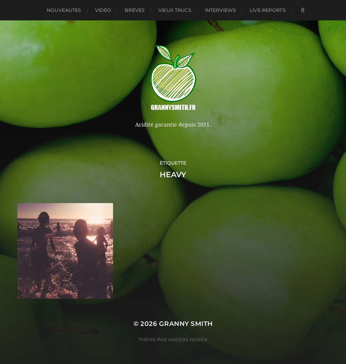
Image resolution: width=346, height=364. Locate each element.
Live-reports (268, 10)
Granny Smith (186, 324)
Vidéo (103, 10)
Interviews (220, 10)
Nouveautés (64, 10)
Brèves (135, 10)
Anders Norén (187, 339)
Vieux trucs (174, 10)
